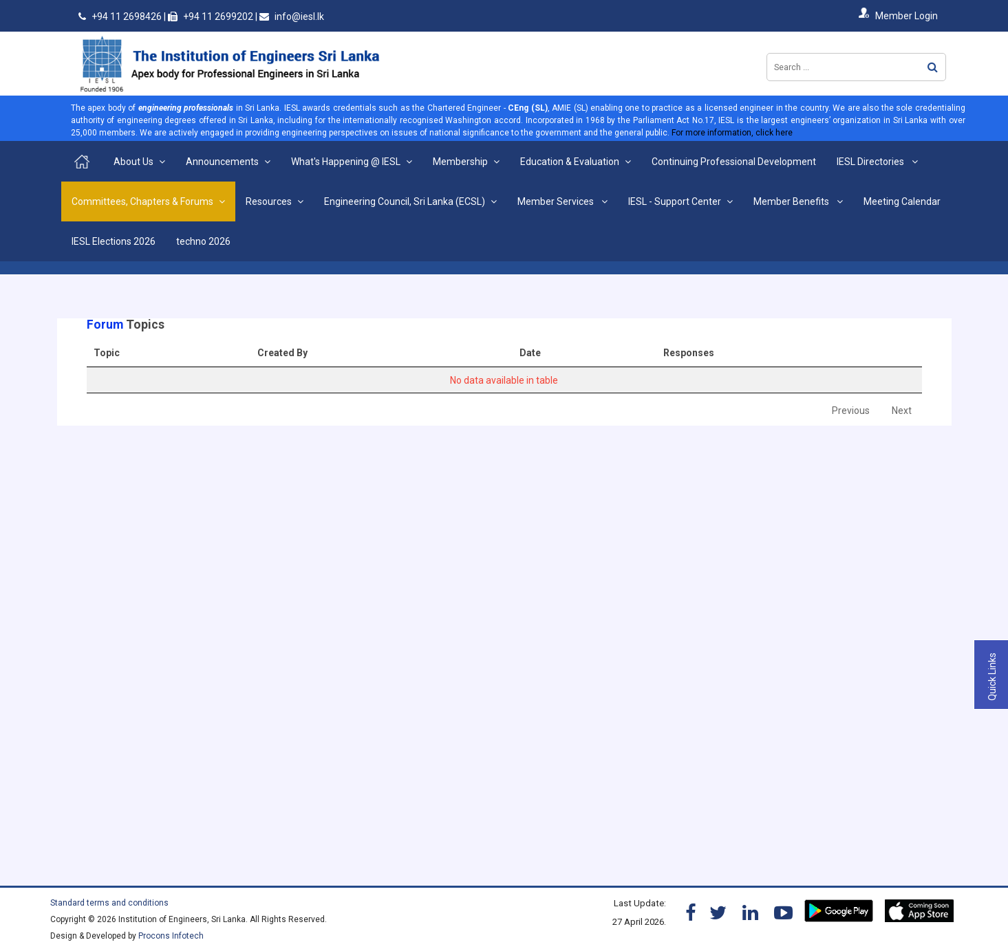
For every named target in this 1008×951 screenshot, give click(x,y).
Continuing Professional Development (734, 161)
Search (932, 67)
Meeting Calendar (902, 201)
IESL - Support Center (674, 201)
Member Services (556, 201)
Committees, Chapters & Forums (142, 201)
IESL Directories (871, 161)
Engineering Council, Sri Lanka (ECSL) (404, 201)
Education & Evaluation (569, 161)
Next (902, 410)
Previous (851, 410)
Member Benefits (792, 201)
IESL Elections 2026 (114, 241)
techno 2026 (203, 241)
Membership (460, 161)
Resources (269, 201)
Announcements (222, 161)
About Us (133, 161)
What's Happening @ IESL (345, 161)
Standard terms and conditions (109, 903)
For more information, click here (732, 133)
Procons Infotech (171, 936)
